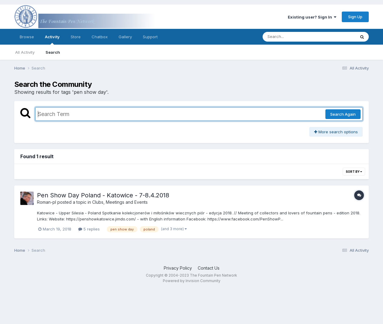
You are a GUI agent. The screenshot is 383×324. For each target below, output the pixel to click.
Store (76, 36)
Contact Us (209, 268)
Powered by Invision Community (191, 280)
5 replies (89, 229)
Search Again (343, 114)
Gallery (125, 36)
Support (150, 36)
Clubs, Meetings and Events (120, 202)
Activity (52, 39)
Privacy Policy (178, 268)
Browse (27, 36)
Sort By (354, 171)
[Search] (292, 37)
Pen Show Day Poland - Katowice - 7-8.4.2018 (103, 195)
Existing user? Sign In (312, 17)
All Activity (25, 52)
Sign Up (355, 16)
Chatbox (100, 36)
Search (52, 52)
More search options (336, 131)
